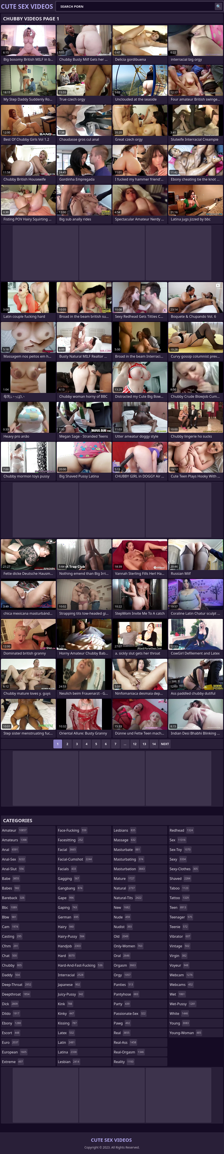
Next (165, 744)
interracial (71, 975)
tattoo (180, 898)
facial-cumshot (75, 859)
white (179, 1013)
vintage (180, 946)
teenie (179, 926)
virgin (179, 955)
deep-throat (17, 984)
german (69, 917)
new (122, 907)
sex (178, 840)
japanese (69, 984)
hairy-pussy (72, 936)
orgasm (125, 965)
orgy (123, 975)
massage (125, 840)
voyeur (179, 965)
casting (12, 936)
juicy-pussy (71, 994)
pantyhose (126, 994)
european (15, 1052)
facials (67, 869)
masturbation (130, 869)
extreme (13, 1061)
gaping (68, 907)
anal (10, 849)
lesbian (69, 1061)
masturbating (129, 859)
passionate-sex (130, 1013)
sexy (178, 859)
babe (11, 878)
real (122, 1033)
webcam (182, 975)
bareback (13, 898)
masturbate (127, 849)
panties (124, 984)
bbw (9, 917)
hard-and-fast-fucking (81, 965)
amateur (15, 830)
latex (66, 1033)
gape (66, 898)
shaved (180, 878)
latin (67, 1042)
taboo (179, 888)
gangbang (71, 888)
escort (11, 1033)
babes (11, 888)
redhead (182, 830)
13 (144, 744)
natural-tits (128, 898)
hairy (66, 926)
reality (124, 1061)
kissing (68, 1023)
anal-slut (13, 869)
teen (178, 907)
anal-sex (14, 859)
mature (124, 878)
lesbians (125, 830)
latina (68, 1052)
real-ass (125, 1042)
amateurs (15, 840)
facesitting (71, 840)
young (180, 1023)
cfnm (10, 946)
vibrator (180, 936)
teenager (181, 917)
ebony (12, 1023)
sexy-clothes (184, 869)
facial (67, 849)
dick (10, 1004)
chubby (12, 965)
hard (67, 955)
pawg (122, 1023)
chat (10, 955)
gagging (69, 878)
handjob (70, 946)
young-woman (186, 1033)
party (122, 1004)
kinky (66, 1013)
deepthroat (16, 994)
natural (125, 888)
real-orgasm (129, 1052)
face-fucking (73, 830)
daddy (11, 975)
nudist (123, 926)
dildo (11, 1013)
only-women (129, 946)
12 (134, 744)
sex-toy (181, 849)
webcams (182, 984)
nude (122, 917)
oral (122, 955)
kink (65, 1004)
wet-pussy (183, 1004)
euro (10, 1042)
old (121, 936)
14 (154, 744)
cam (10, 926)
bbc (10, 907)
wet (178, 994)
